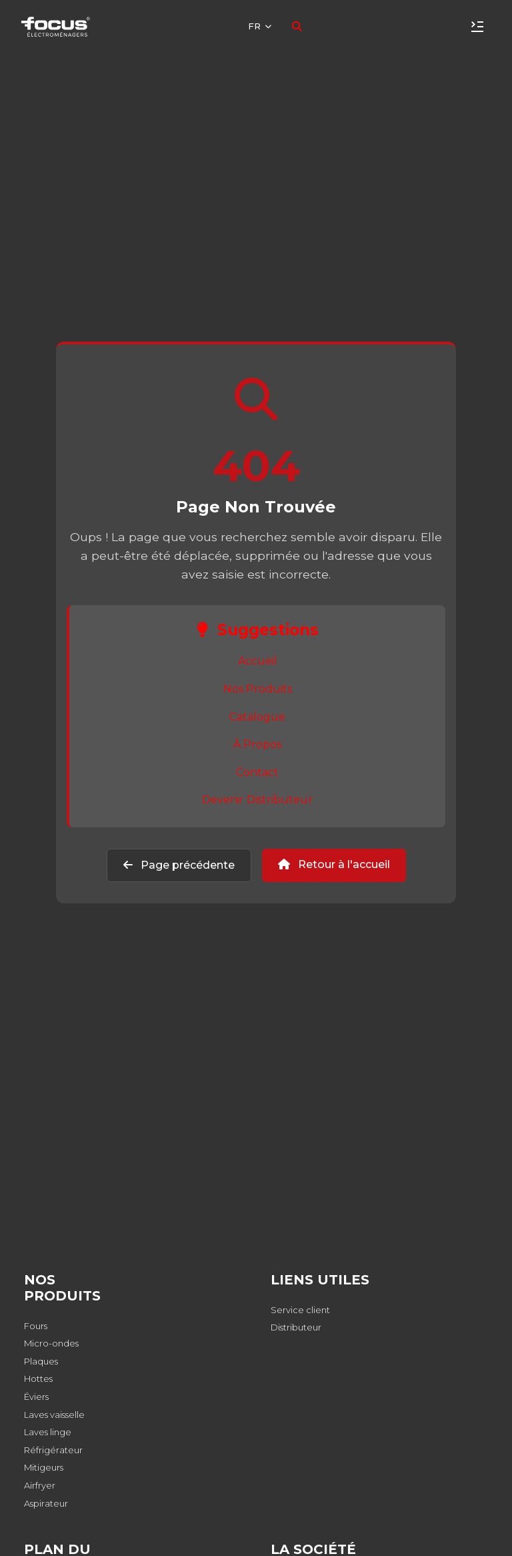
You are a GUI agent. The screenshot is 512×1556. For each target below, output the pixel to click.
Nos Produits (257, 689)
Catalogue (257, 717)
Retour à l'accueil (334, 864)
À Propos (257, 744)
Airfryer (39, 1485)
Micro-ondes (51, 1343)
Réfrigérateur (53, 1450)
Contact (257, 772)
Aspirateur (46, 1503)
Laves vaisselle (54, 1414)
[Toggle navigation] (477, 27)
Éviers (36, 1396)
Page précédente (179, 865)
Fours (35, 1325)
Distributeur (296, 1327)
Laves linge (47, 1432)
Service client (300, 1309)
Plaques (41, 1361)
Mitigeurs (43, 1467)
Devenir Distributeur (257, 799)
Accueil (257, 661)
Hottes (38, 1378)
